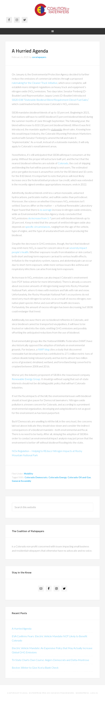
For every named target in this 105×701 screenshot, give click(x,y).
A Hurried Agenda (30, 51)
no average (46, 209)
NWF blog (43, 349)
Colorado (63, 163)
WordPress (82, 693)
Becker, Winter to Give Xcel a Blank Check (35, 667)
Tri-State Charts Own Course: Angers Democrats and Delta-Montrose (50, 659)
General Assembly (21, 480)
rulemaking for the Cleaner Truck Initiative (34, 82)
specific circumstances (37, 226)
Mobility (28, 473)
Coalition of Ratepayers (52, 9)
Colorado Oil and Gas (79, 477)
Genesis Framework (62, 693)
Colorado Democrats (36, 477)
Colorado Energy (58, 477)
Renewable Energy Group (26, 379)
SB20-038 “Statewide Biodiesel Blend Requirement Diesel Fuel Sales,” (50, 99)
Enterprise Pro (37, 693)
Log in (94, 693)
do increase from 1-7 (39, 218)
